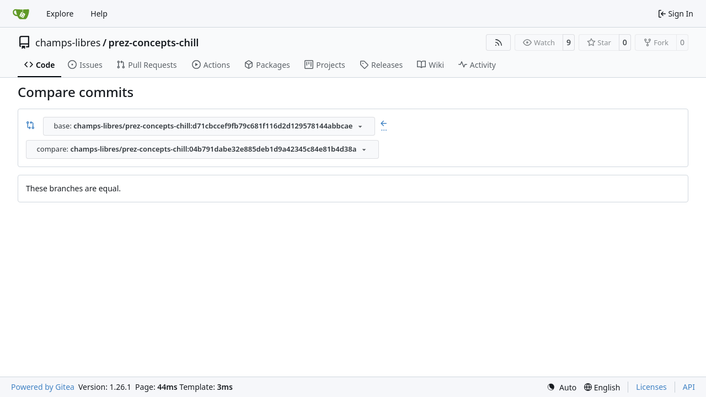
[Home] (21, 14)
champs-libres (67, 42)
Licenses (651, 387)
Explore (59, 13)
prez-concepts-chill (154, 42)
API (689, 387)
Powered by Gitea (42, 387)
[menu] (561, 387)
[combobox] (209, 126)
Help (99, 13)
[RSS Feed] (498, 42)
